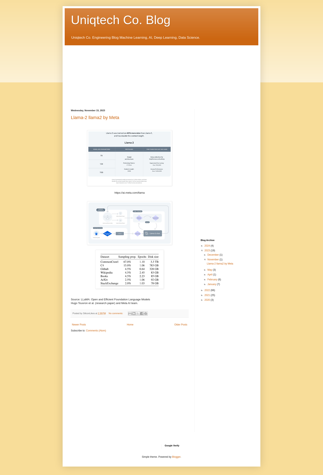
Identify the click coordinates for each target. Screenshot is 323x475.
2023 (208, 250)
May (210, 269)
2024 (208, 245)
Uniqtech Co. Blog (121, 20)
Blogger (176, 456)
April (210, 274)
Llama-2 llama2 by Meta (95, 117)
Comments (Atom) (96, 330)
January (212, 284)
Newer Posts (79, 324)
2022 (208, 290)
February (212, 279)
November (213, 259)
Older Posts (180, 324)
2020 (208, 299)
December (213, 254)
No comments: (116, 313)
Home (130, 324)
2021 (208, 295)
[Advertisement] (161, 74)
